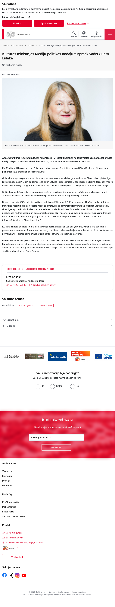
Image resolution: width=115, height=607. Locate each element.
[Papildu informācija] (17, 548)
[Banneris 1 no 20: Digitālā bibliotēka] (11, 356)
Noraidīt (17, 23)
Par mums (7, 485)
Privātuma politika (11, 502)
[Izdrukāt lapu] (57, 320)
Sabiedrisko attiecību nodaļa (40, 268)
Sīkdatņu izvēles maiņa (13, 516)
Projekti (6, 480)
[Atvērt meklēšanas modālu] (74, 34)
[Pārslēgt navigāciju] (110, 34)
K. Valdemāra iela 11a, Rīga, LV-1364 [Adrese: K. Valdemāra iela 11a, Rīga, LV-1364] (24, 542)
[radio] (40, 386)
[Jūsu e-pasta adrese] (56, 437)
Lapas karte (8, 511)
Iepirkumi (7, 476)
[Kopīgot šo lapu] (57, 326)
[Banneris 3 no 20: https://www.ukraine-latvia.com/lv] (57, 356)
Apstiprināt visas (49, 23)
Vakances (7, 471)
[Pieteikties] (56, 447)
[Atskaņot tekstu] (14, 65)
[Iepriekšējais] (6, 356)
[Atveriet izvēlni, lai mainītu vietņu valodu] (83, 34)
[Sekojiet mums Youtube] (24, 575)
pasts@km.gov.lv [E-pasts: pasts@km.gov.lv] (14, 537)
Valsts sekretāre (15, 268)
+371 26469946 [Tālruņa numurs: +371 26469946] (18, 284)
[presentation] (25, 400)
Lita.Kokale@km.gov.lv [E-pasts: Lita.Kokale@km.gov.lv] (44, 284)
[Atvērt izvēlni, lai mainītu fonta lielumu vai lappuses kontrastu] (96, 34)
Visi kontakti (17, 557)
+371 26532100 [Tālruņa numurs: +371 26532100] (14, 533)
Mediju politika (46, 305)
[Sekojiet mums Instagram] (17, 575)
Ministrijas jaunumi (26, 305)
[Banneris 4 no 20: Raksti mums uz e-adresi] (80, 356)
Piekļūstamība (9, 506)
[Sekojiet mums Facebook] (4, 575)
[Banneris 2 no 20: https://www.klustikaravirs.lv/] (34, 356)
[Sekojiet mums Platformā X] (11, 575)
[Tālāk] (109, 356)
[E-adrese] (8, 548)
